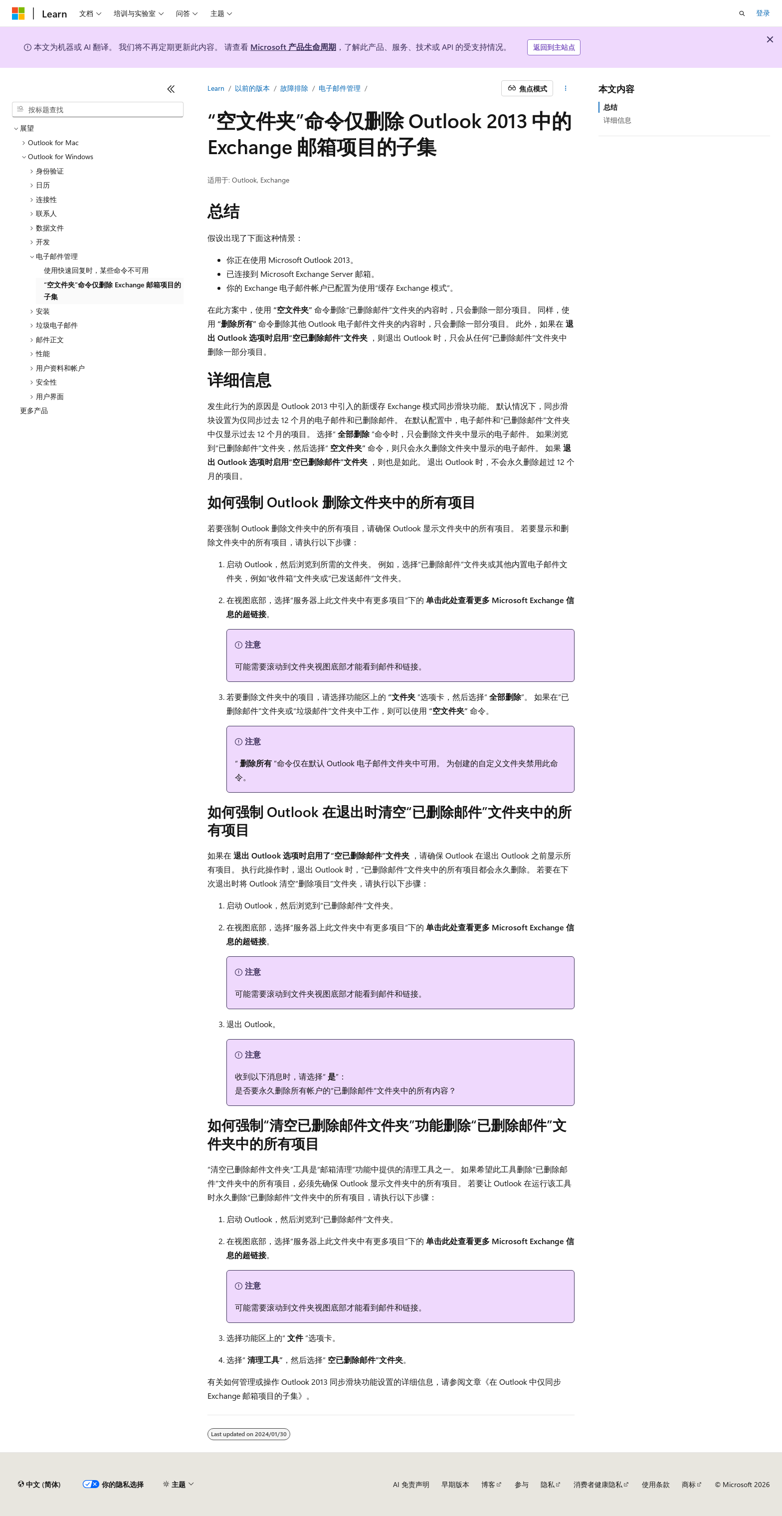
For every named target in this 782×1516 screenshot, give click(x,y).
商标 (689, 1484)
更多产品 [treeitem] (34, 410)
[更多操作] (566, 88)
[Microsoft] (18, 13)
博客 (488, 1484)
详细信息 (617, 120)
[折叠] (171, 89)
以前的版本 (252, 88)
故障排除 (294, 88)
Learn (215, 88)
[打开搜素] (742, 13)
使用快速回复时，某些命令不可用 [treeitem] (96, 270)
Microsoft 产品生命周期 (293, 46)
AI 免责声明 (411, 1484)
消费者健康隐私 (598, 1484)
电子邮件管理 (340, 88)
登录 (763, 12)
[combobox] (98, 110)
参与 (522, 1484)
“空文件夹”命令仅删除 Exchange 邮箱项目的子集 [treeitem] (112, 291)
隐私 (548, 1484)
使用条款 (656, 1484)
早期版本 (455, 1484)
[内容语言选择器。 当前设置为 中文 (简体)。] (39, 1485)
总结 (610, 107)
